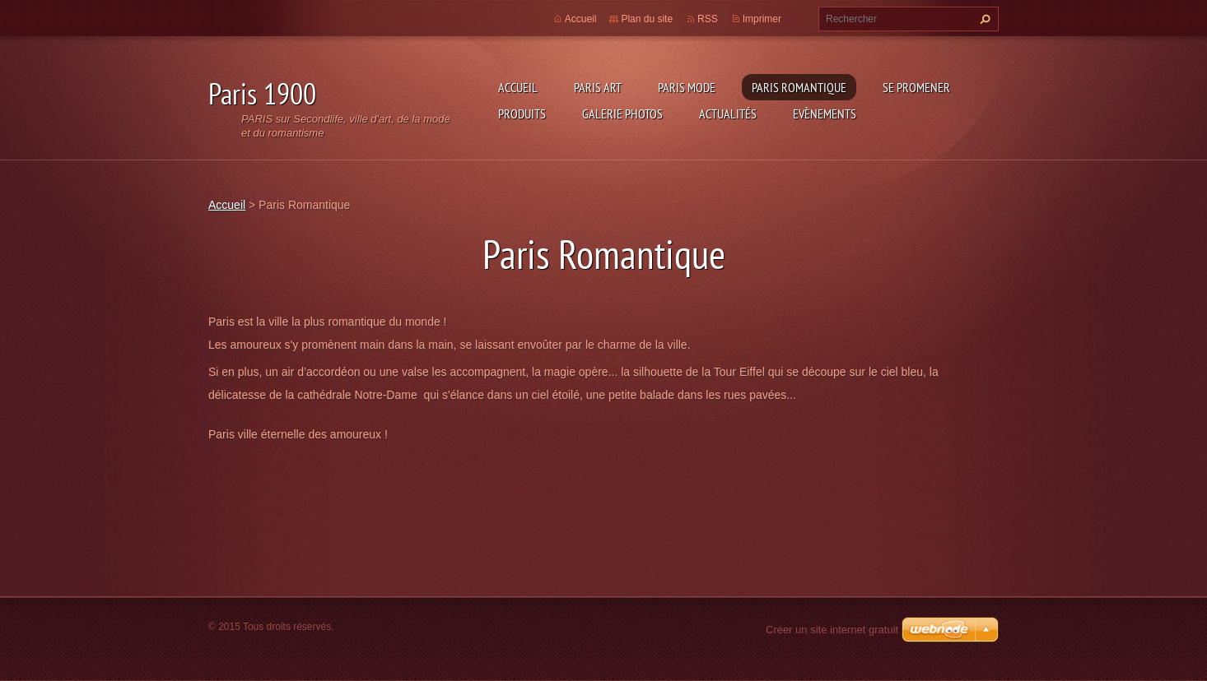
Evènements (824, 113)
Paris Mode (686, 87)
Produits (522, 113)
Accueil (518, 87)
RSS (707, 19)
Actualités (728, 113)
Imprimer (762, 19)
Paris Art (598, 87)
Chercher (983, 19)
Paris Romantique (799, 87)
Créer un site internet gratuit (832, 629)
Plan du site (647, 19)
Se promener (916, 87)
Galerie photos (622, 113)
